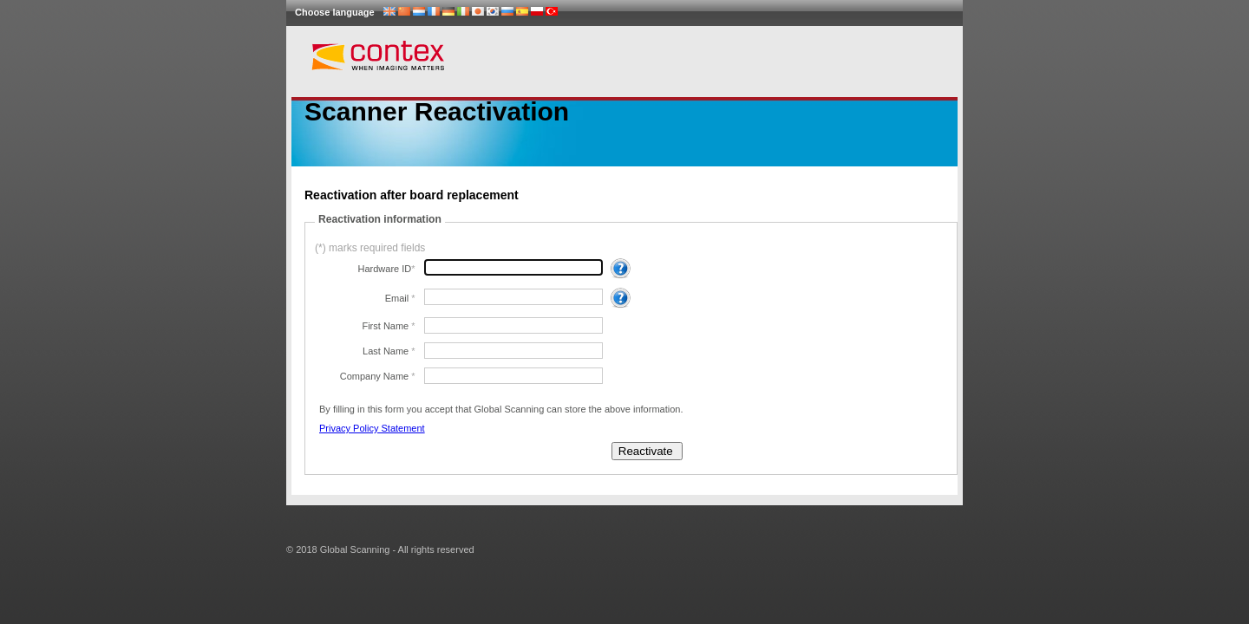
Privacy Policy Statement (372, 428)
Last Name (387, 351)
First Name (386, 326)
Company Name (376, 376)
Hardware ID (385, 268)
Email (398, 298)
